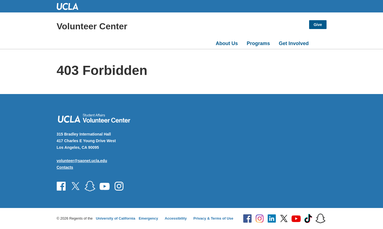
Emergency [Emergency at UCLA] (148, 218)
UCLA (70, 6)
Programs (258, 43)
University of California (115, 218)
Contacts (65, 167)
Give (318, 24)
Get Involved (294, 43)
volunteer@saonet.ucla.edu (82, 160)
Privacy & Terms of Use (213, 218)
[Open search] (320, 42)
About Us (227, 43)
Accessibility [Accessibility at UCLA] (176, 218)
